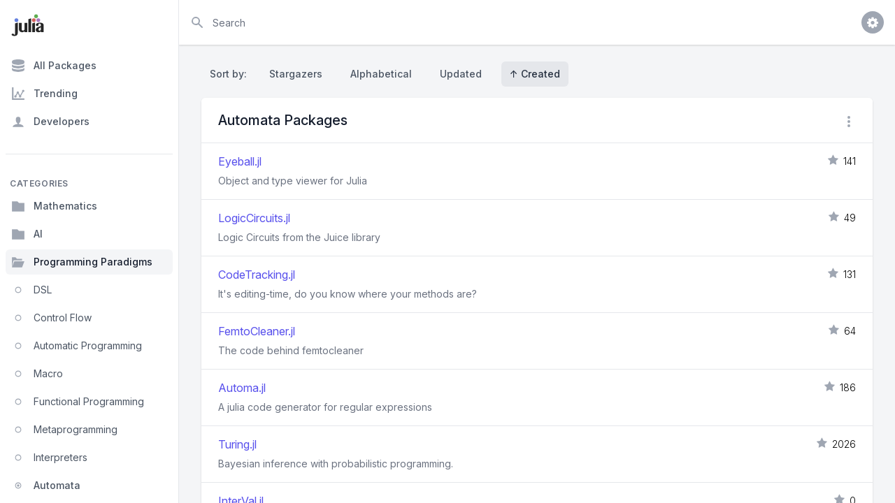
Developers (50, 122)
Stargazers (295, 74)
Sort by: (231, 74)
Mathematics (54, 206)
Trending (44, 94)
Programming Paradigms (81, 262)
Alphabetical (381, 74)
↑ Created (535, 74)
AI (27, 234)
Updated (461, 74)
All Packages (53, 66)
